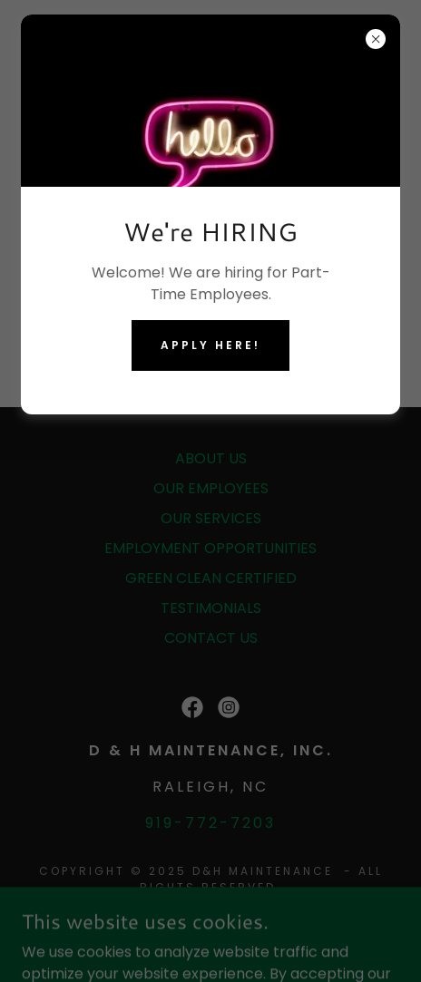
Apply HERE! (210, 345)
